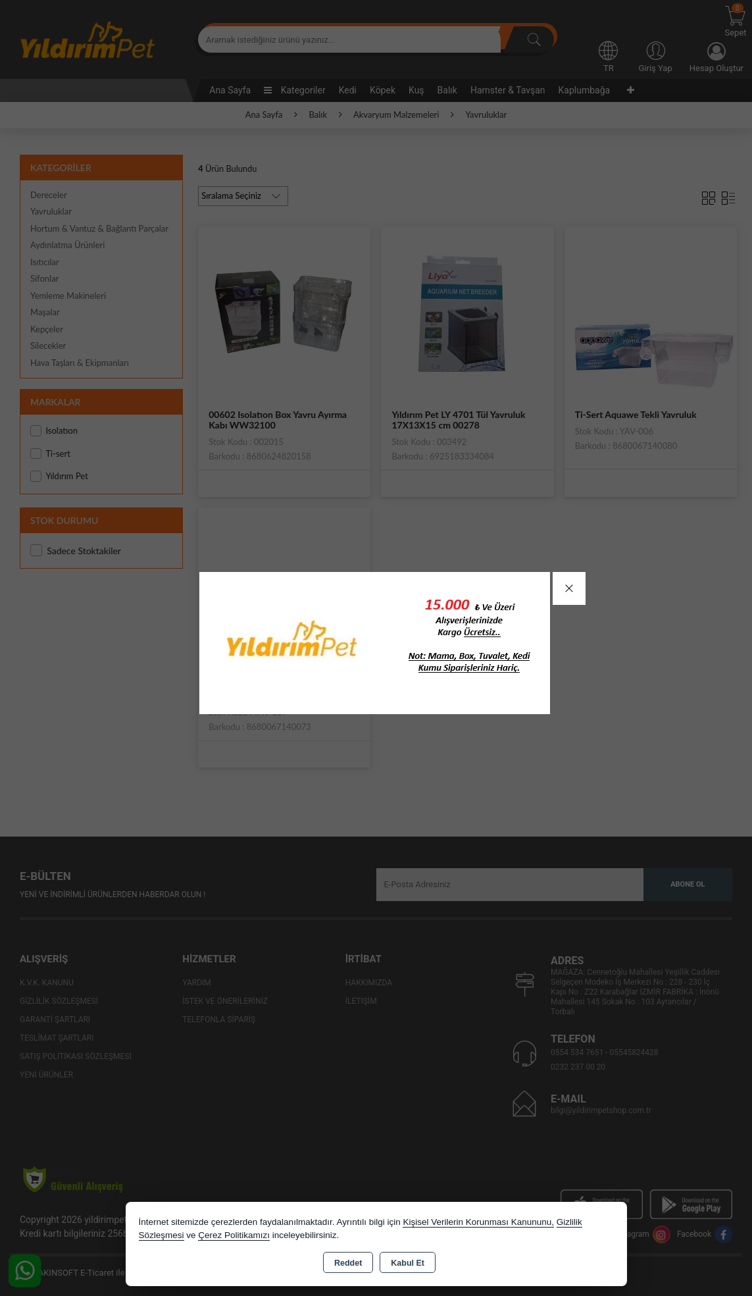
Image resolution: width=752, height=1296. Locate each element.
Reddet (348, 1263)
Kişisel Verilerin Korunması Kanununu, (478, 1222)
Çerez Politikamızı (234, 1235)
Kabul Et (407, 1263)
